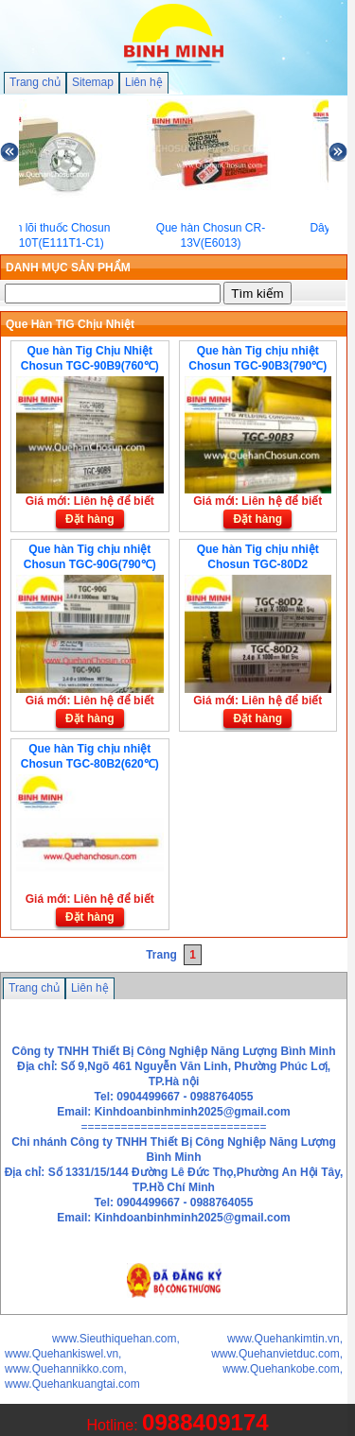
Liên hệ (144, 82)
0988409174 (205, 1422)
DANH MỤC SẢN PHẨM (68, 267)
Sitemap (93, 82)
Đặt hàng (90, 519)
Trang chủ (35, 82)
